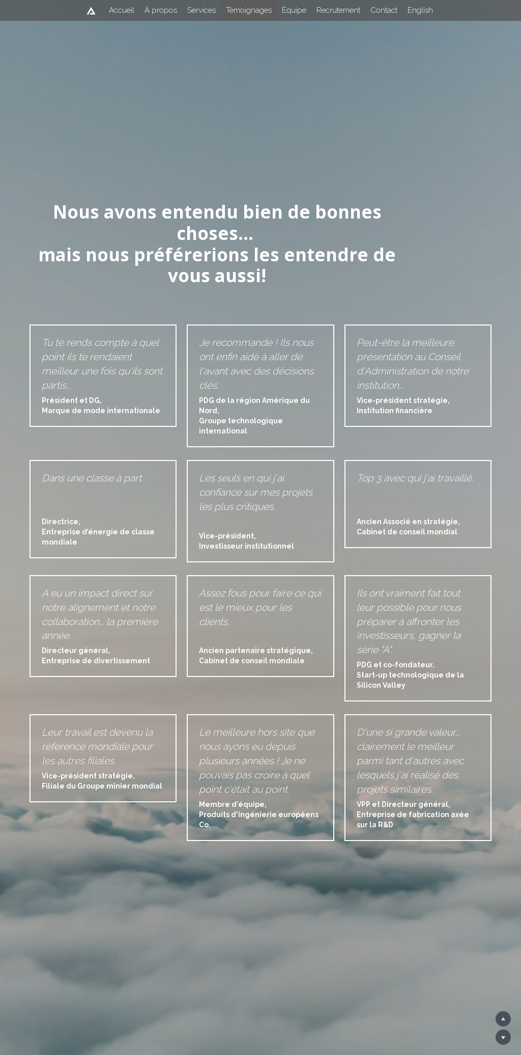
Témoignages (249, 10)
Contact (383, 10)
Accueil (121, 10)
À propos (160, 10)
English (420, 10)
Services (201, 10)
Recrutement (338, 10)
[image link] (91, 10)
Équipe (294, 10)
